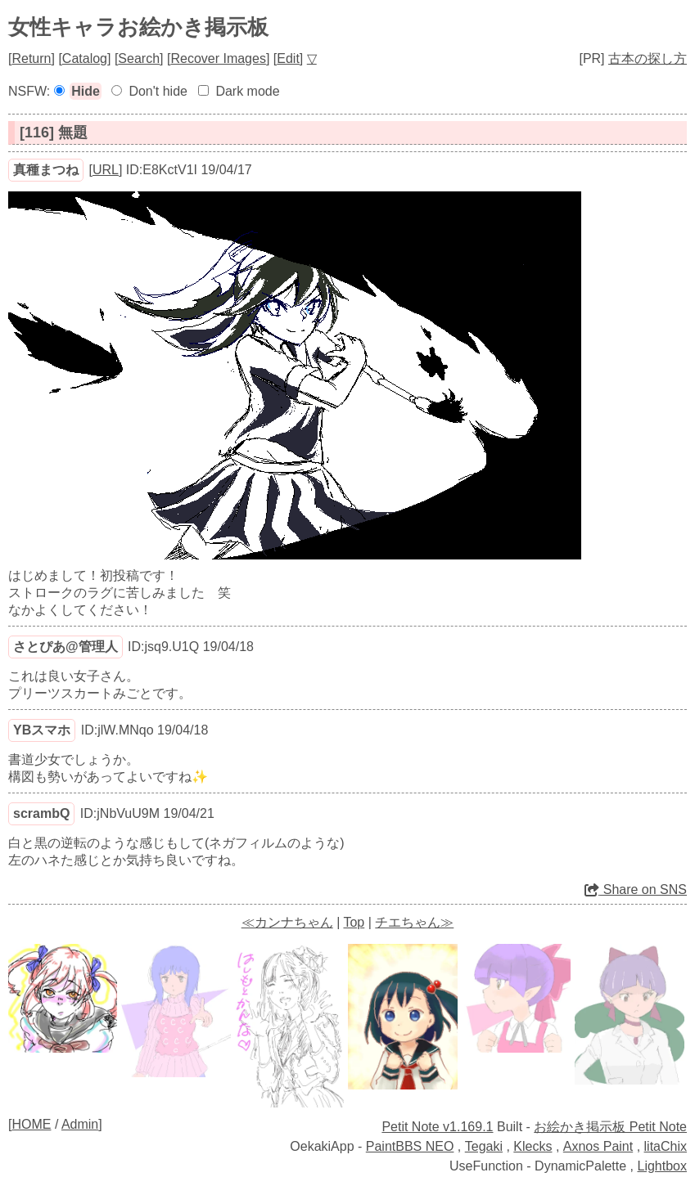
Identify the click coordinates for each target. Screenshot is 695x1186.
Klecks (532, 1146)
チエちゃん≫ (414, 922)
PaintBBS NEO (410, 1146)
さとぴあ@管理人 (65, 647)
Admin (79, 1124)
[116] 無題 (54, 132)
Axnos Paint (598, 1146)
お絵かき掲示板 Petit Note (610, 1127)
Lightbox (663, 1166)
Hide (85, 91)
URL (106, 170)
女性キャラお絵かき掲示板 (138, 27)
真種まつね (46, 170)
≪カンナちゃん (287, 922)
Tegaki (484, 1146)
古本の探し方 (647, 58)
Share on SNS (635, 889)
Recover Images (218, 58)
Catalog (84, 58)
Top (353, 922)
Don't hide (158, 91)
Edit (288, 58)
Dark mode (247, 91)
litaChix (665, 1146)
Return (31, 58)
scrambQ (41, 813)
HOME (31, 1124)
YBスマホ (41, 730)
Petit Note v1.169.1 (437, 1127)
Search (139, 58)
